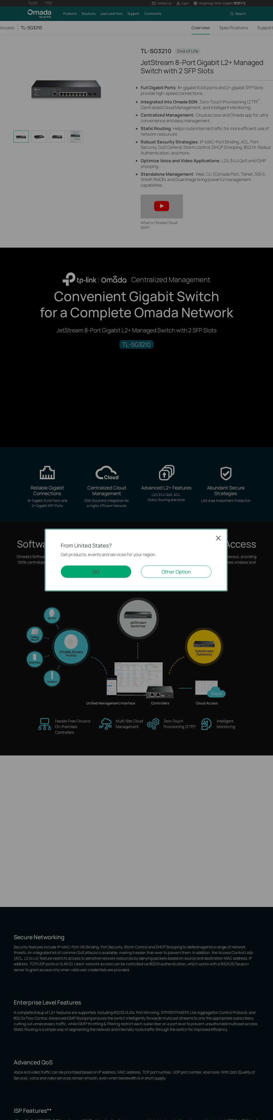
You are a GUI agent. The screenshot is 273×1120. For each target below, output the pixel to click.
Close (218, 538)
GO (96, 571)
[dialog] (136, 560)
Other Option (176, 571)
